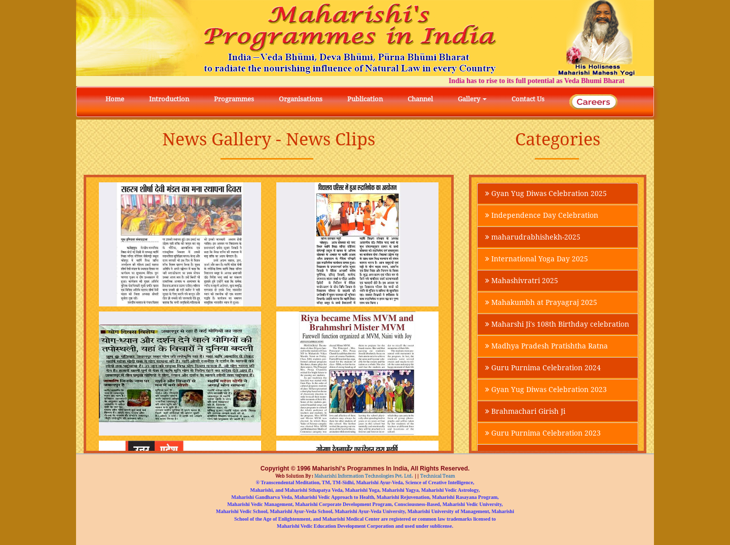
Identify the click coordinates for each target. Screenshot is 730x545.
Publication (365, 99)
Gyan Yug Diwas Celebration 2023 (546, 389)
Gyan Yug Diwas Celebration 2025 (546, 193)
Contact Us (528, 99)
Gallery (472, 99)
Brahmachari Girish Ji (525, 411)
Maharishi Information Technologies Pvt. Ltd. (363, 476)
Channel (420, 99)
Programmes (234, 99)
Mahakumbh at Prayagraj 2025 (541, 302)
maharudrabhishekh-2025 (532, 237)
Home (114, 99)
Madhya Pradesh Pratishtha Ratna (546, 346)
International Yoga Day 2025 (536, 259)
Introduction (169, 99)
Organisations (300, 99)
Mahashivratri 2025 (521, 281)
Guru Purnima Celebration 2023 (543, 433)
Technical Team (437, 476)
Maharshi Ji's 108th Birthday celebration (557, 324)
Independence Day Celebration (541, 215)
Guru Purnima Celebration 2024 (543, 368)
